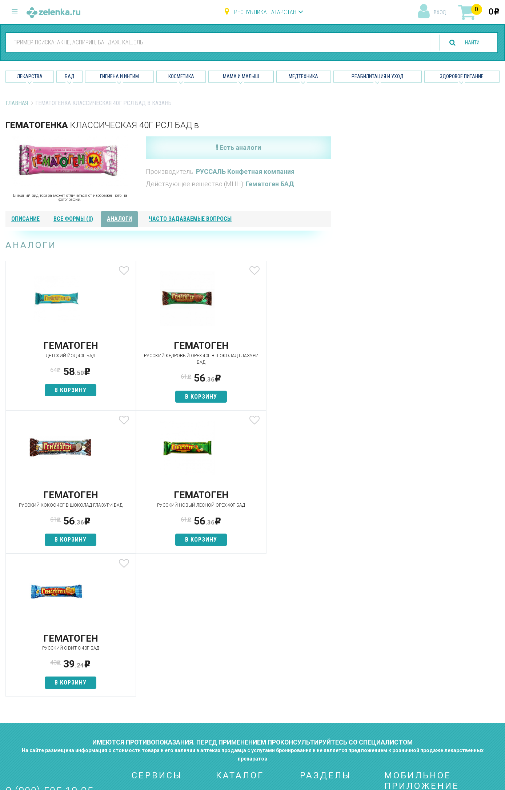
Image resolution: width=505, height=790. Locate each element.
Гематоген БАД (270, 184)
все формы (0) (73, 218)
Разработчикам (321, 701)
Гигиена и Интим (119, 76)
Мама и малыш (241, 76)
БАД (70, 76)
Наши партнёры (320, 662)
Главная (16, 103)
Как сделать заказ (156, 701)
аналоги (119, 218)
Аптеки (140, 650)
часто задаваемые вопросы (190, 218)
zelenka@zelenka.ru (30, 692)
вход (440, 12)
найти (469, 42)
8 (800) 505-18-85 (49, 648)
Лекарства (30, 76)
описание (25, 218)
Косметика (181, 76)
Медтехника (303, 76)
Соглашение (316, 714)
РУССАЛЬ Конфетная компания (245, 171)
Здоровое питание (462, 76)
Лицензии (312, 675)
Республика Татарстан (265, 12)
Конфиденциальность (329, 726)
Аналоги (142, 688)
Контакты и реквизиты (329, 688)
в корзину (59, 390)
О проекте (313, 650)
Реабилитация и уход (378, 76)
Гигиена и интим (236, 675)
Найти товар (148, 675)
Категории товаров (158, 662)
